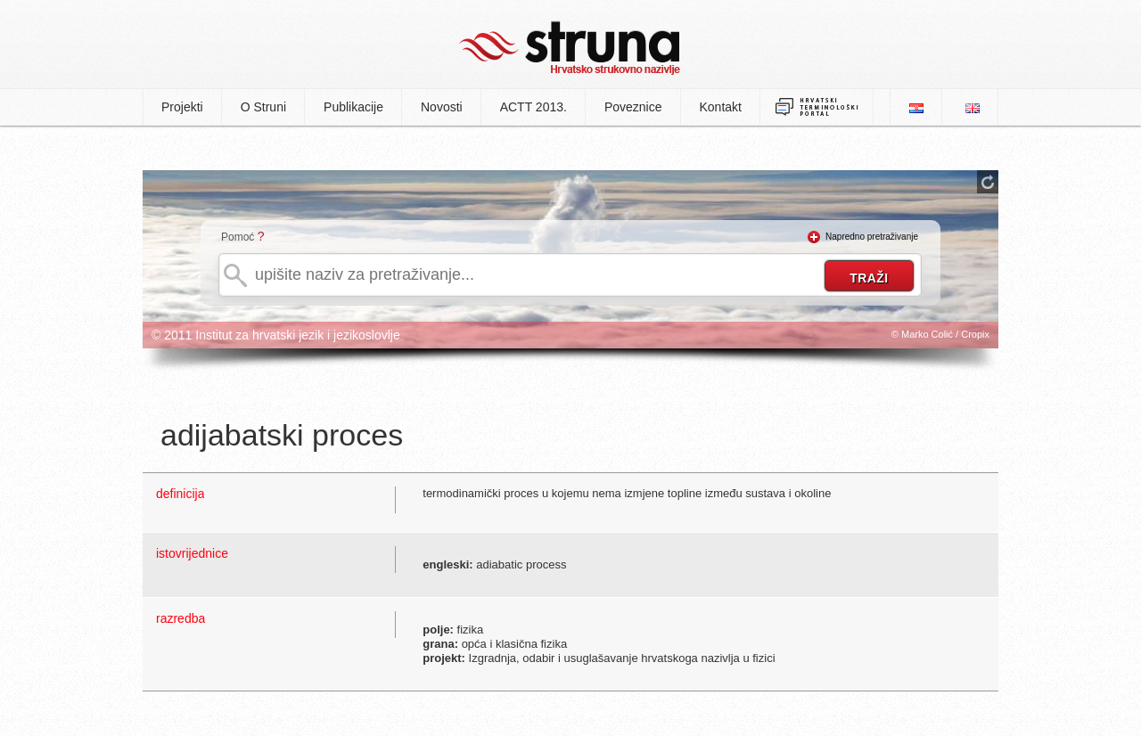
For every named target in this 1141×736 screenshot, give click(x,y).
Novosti (442, 107)
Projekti (182, 107)
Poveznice (633, 107)
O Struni (263, 107)
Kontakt (721, 107)
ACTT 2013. (533, 107)
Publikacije (353, 107)
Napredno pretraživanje (871, 236)
